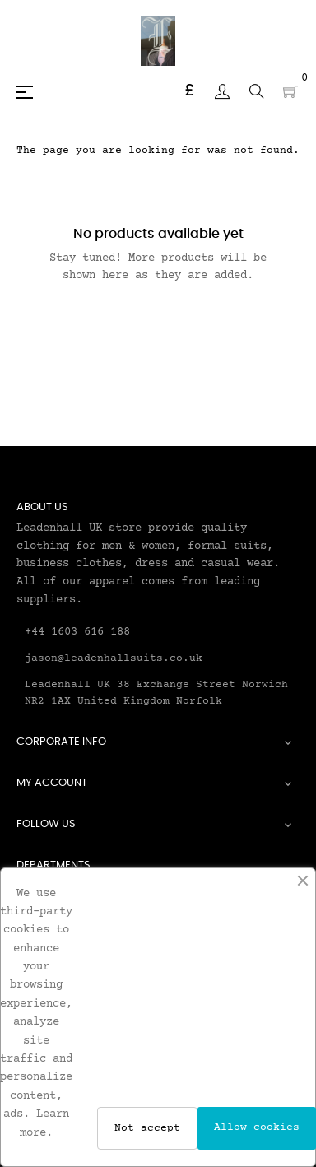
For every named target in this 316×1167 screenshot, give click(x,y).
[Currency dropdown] (189, 91)
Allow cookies (257, 1127)
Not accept (147, 1128)
